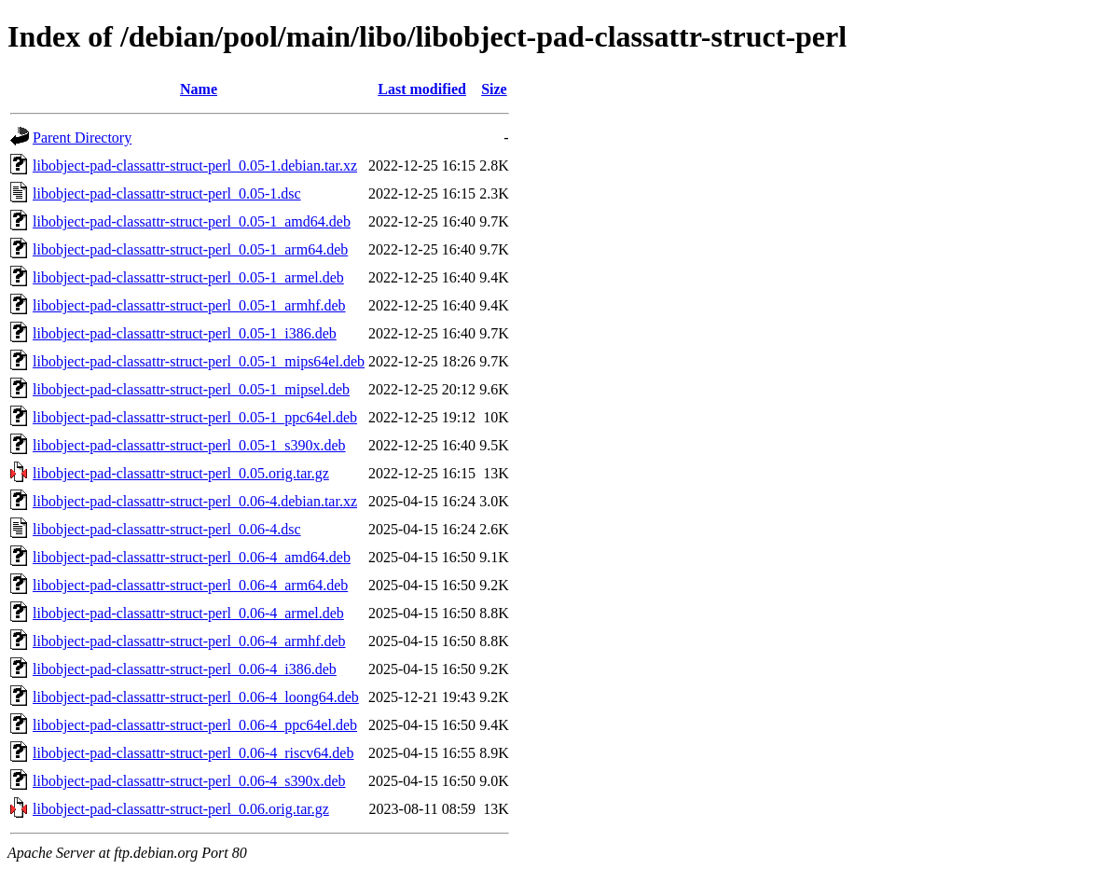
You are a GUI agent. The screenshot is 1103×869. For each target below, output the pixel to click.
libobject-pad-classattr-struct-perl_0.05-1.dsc (167, 193)
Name (198, 89)
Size (494, 89)
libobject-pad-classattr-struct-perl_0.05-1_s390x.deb (189, 445)
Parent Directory (82, 137)
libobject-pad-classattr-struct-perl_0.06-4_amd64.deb (192, 557)
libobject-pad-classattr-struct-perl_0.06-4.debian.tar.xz (195, 501)
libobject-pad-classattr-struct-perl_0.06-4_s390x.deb (189, 781)
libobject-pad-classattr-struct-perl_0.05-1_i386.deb (185, 333)
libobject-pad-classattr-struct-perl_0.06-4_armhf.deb (189, 641)
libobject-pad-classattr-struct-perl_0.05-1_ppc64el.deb (195, 417)
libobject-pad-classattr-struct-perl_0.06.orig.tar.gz (181, 809)
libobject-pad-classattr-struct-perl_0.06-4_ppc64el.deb (195, 725)
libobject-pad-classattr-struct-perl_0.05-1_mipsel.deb (191, 389)
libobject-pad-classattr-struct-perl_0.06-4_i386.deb (185, 669)
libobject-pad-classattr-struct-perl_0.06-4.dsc (167, 529)
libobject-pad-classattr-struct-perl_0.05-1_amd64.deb (192, 221)
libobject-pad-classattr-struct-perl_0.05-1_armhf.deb (189, 305)
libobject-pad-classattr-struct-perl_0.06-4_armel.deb (188, 613)
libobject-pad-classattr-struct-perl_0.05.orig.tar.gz (181, 473)
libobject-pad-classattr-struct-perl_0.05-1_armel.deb (188, 277)
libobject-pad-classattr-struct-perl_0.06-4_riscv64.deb (193, 753)
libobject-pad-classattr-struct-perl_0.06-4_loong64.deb (196, 697)
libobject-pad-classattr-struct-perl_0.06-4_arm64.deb (190, 585)
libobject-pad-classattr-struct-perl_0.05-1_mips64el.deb (199, 361)
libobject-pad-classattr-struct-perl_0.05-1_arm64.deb (190, 249)
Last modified (422, 89)
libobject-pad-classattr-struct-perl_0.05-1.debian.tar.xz (195, 165)
